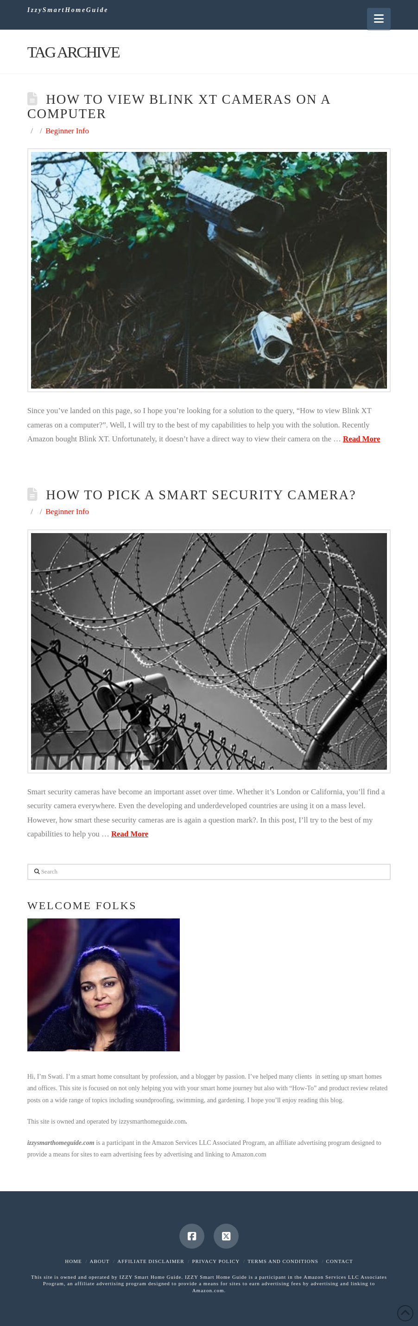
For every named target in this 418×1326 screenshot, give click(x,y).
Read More (361, 438)
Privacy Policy (216, 1261)
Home (73, 1261)
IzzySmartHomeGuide (67, 10)
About (100, 1261)
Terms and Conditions (282, 1261)
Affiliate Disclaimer (150, 1261)
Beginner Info (67, 130)
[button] (379, 19)
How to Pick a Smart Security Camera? (201, 495)
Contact (339, 1261)
